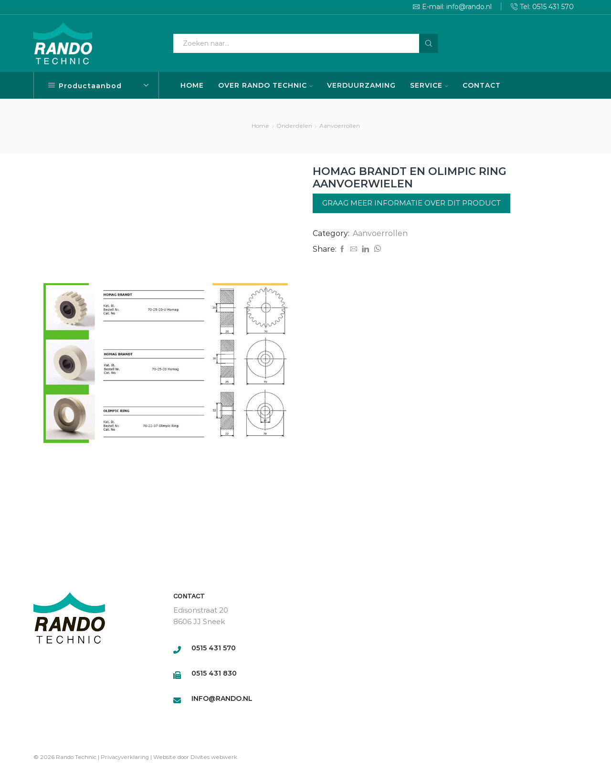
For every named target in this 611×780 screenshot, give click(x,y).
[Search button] (428, 43)
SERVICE (429, 85)
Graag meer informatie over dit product (411, 202)
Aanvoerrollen (339, 125)
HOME (192, 85)
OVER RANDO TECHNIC (265, 85)
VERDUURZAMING (361, 85)
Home (260, 125)
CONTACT (482, 85)
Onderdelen (294, 125)
